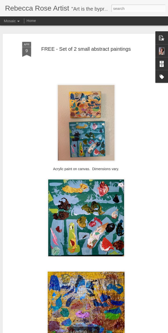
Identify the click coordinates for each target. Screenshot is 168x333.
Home (31, 21)
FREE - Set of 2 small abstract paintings (86, 48)
